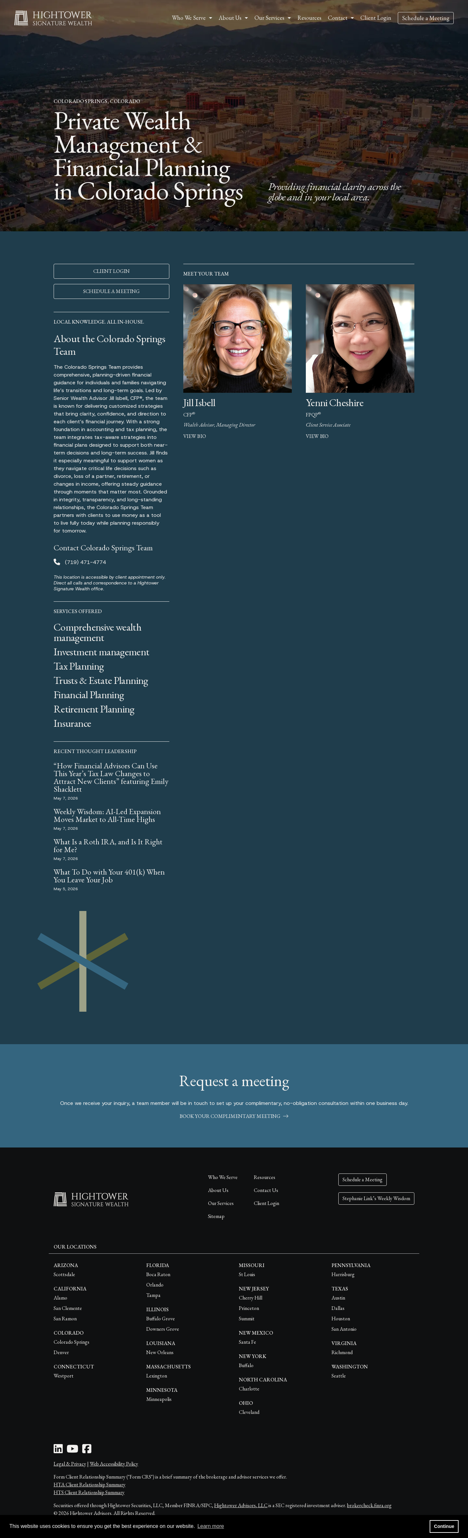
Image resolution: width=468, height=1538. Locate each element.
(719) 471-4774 (85, 562)
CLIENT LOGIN (111, 271)
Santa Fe (247, 1342)
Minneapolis (159, 1399)
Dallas (338, 1308)
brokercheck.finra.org (369, 1505)
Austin (338, 1297)
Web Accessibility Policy (114, 1463)
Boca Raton (158, 1274)
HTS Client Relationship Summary (89, 1492)
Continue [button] (444, 1526)
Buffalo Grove (160, 1318)
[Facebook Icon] (86, 1450)
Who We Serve (223, 1177)
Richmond (342, 1352)
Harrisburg (343, 1274)
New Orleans (160, 1352)
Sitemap (216, 1216)
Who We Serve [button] (189, 17)
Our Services (221, 1203)
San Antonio (344, 1329)
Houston (341, 1318)
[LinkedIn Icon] (58, 1450)
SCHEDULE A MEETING (111, 291)
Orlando (154, 1284)
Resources (309, 17)
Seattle (339, 1375)
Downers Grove (162, 1329)
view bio (194, 436)
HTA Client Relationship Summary (89, 1484)
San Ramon (65, 1318)
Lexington (156, 1375)
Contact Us (266, 1190)
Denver (61, 1352)
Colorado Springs (71, 1342)
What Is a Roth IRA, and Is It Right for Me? (108, 845)
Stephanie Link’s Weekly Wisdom (376, 1198)
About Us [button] (230, 17)
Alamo (60, 1297)
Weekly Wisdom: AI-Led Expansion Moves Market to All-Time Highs (107, 815)
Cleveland (249, 1412)
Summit (246, 1318)
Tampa (153, 1295)
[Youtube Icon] (72, 1450)
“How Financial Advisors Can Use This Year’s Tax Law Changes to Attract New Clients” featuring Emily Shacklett (111, 777)
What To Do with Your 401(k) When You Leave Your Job (109, 876)
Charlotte (249, 1388)
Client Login (375, 17)
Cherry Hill (250, 1297)
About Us (218, 1190)
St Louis (247, 1274)
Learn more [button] (210, 1526)
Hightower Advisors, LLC (240, 1505)
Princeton (249, 1308)
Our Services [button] (269, 17)
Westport (63, 1375)
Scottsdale (64, 1274)
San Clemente (68, 1308)
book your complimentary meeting (234, 1116)
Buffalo (246, 1365)
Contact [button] (337, 17)
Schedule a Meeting (425, 18)
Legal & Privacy (70, 1463)
